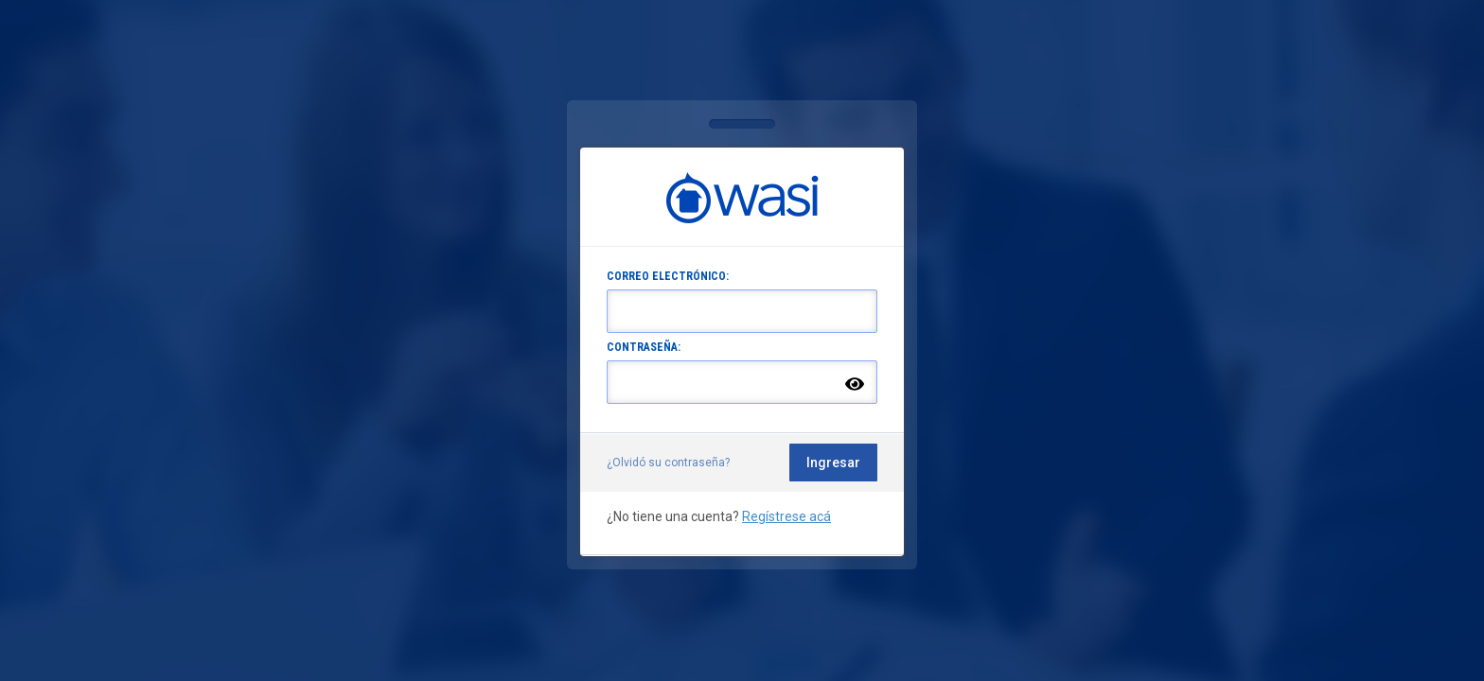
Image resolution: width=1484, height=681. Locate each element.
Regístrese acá (786, 516)
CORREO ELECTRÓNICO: (668, 276)
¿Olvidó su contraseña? (668, 462)
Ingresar (833, 462)
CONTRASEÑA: (643, 347)
